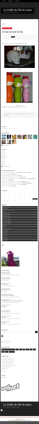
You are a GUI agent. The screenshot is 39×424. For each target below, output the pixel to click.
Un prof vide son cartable (5, 366)
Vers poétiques (5, 238)
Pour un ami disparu (5, 311)
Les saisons (5, 225)
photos (21, 349)
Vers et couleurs (6, 235)
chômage (32, 113)
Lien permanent (7, 113)
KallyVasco (11, 180)
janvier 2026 (3, 152)
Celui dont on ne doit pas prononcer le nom (9, 181)
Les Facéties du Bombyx (7, 223)
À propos (17, 1)
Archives (10, 1)
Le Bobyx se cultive (6, 215)
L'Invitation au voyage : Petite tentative (8, 360)
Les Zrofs (3, 369)
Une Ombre (3, 306)
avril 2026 (3, 151)
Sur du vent (20, 175)
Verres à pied (5, 230)
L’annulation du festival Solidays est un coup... (9, 178)
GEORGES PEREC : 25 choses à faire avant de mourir (12, 300)
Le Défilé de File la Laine (17, 10)
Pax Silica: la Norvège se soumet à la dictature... (10, 184)
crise (15, 113)
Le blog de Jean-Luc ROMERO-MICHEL (27, 178)
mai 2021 (2, 160)
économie (18, 113)
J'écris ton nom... (4, 180)
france (27, 113)
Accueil (4, 1)
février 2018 (3, 164)
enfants (3, 351)
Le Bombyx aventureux (7, 216)
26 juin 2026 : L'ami (4, 174)
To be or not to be (12, 31)
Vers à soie (5, 233)
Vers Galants (5, 237)
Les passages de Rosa (5, 368)
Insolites (4, 211)
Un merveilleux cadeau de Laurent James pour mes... (11, 183)
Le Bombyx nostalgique (7, 220)
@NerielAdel (3, 377)
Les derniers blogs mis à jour (11, 420)
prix (21, 113)
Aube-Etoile (3, 322)
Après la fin (3, 317)
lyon (29, 113)
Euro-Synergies (24, 184)
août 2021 (3, 158)
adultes (17, 349)
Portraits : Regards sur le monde (7, 363)
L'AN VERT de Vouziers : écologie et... (24, 172)
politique (23, 113)
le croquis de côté (13, 174)
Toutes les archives (6, 166)
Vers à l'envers (5, 232)
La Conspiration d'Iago (6, 213)
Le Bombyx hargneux (6, 218)
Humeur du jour (5, 208)
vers (24, 349)
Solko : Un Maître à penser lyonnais (7, 359)
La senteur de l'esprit (23, 181)
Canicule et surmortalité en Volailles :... (8, 172)
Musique (4, 227)
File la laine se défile (6, 206)
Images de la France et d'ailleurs (8, 210)
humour (6, 351)
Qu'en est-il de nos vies (5, 273)
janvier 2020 (3, 163)
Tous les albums (6, 145)
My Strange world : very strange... (7, 362)
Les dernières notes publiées (19, 420)
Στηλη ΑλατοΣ (3, 371)
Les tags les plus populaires (27, 420)
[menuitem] (4, 1)
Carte (2, 245)
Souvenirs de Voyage (5, 278)
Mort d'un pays (4, 284)
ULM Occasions (22, 177)
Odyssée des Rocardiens (6, 186)
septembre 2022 (4, 157)
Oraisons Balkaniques (6, 228)
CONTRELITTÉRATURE (27, 183)
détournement (11, 351)
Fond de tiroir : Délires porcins (6, 358)
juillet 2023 (3, 155)
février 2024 (3, 154)
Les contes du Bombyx (7, 221)
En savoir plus (13, 423)
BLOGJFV (14, 186)
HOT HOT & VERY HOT (6, 289)
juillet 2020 (3, 161)
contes (31, 349)
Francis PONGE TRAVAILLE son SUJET (8, 175)
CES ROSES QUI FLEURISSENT (7, 295)
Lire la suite (14, 128)
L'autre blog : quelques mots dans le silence (9, 365)
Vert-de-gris (5, 240)
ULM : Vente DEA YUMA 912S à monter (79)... (9, 177)
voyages (27, 349)
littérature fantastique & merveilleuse (8, 349)
